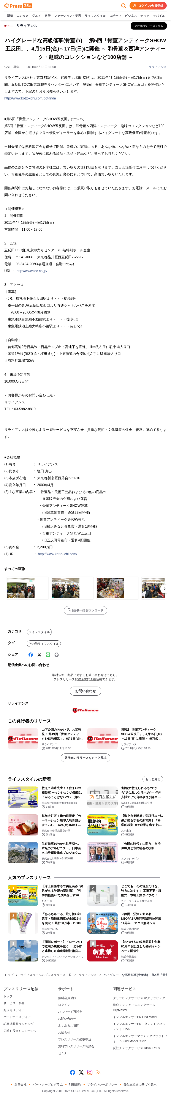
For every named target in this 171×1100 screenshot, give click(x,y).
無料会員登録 (67, 998)
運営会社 (20, 1084)
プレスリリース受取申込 (74, 1039)
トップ (8, 975)
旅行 (47, 16)
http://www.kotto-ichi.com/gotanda (30, 98)
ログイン (64, 1005)
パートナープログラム (48, 1084)
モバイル (159, 16)
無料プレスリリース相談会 (76, 1046)
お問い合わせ (85, 691)
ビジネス (131, 16)
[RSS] (98, 1072)
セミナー (64, 1053)
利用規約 (75, 1084)
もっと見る (152, 779)
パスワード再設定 (70, 1011)
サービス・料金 (14, 1003)
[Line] (48, 654)
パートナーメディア (17, 1017)
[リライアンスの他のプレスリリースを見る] (149, 26)
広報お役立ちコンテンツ (20, 1030)
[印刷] (56, 654)
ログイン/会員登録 (148, 5)
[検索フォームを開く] (123, 5)
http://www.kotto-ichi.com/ (57, 554)
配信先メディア (14, 1010)
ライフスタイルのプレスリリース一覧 (46, 975)
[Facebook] (30, 654)
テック (144, 16)
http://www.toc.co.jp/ (31, 271)
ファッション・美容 (67, 16)
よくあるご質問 (68, 1025)
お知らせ (64, 1032)
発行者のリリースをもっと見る (85, 758)
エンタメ (22, 16)
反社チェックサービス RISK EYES (136, 1048)
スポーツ (115, 16)
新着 (10, 16)
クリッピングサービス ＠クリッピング (139, 998)
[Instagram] (89, 1072)
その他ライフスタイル (44, 643)
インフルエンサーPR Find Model (135, 1017)
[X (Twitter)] (39, 654)
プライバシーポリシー (102, 1084)
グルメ (36, 16)
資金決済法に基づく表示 (140, 1084)
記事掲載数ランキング (18, 1024)
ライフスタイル (95, 16)
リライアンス (158, 67)
